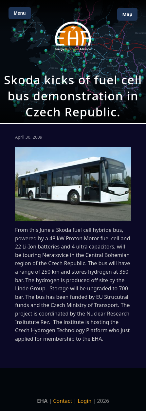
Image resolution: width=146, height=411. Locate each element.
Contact (62, 400)
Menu (20, 13)
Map (127, 14)
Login (84, 400)
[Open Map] (73, 61)
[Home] (73, 36)
